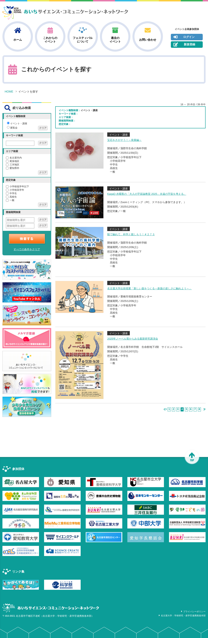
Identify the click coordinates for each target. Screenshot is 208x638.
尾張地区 (12, 161)
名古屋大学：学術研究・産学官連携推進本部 (183, 615)
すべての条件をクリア (27, 249)
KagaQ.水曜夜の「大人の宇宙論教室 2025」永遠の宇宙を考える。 (146, 193)
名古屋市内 (14, 157)
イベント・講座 (17, 123)
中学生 (11, 193)
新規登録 (184, 45)
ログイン (184, 37)
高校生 (11, 196)
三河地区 (12, 164)
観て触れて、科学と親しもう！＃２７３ (131, 234)
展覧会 (12, 127)
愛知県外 (12, 168)
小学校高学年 (15, 190)
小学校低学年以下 (17, 186)
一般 (10, 200)
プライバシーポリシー (194, 611)
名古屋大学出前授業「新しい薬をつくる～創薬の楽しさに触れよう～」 (149, 288)
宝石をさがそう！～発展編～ (124, 140)
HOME (9, 91)
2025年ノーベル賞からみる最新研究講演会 (132, 338)
